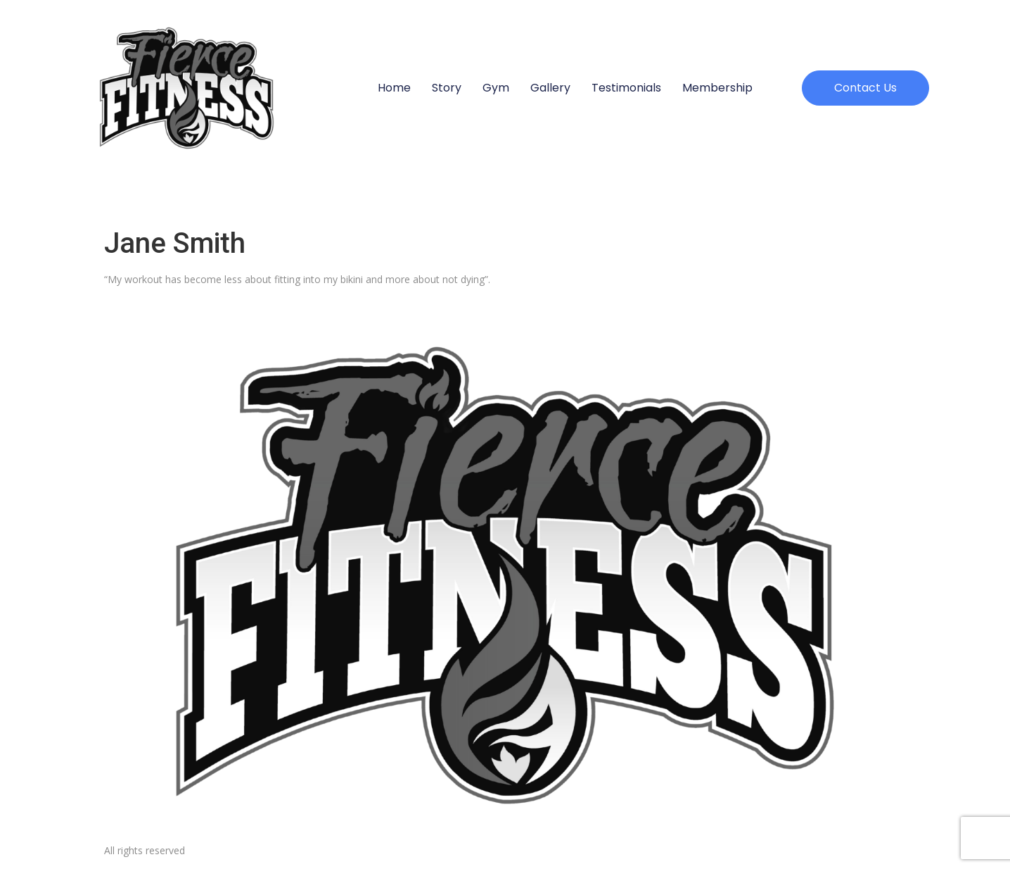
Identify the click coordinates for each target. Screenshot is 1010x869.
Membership (717, 88)
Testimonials (626, 88)
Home (394, 88)
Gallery (550, 88)
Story (446, 88)
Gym (495, 88)
